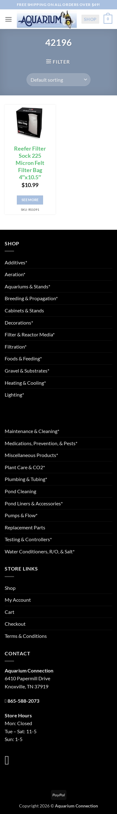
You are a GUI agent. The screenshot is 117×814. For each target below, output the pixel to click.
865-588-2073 (23, 701)
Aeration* (15, 274)
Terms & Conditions (26, 636)
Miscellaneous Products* (31, 455)
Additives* (16, 262)
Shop (90, 19)
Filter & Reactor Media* (30, 334)
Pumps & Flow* (21, 515)
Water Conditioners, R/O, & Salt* (40, 551)
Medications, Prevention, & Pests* (41, 443)
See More (30, 200)
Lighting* (14, 394)
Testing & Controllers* (28, 539)
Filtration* (16, 346)
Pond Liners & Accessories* (34, 503)
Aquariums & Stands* (27, 286)
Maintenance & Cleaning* (32, 431)
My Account (18, 600)
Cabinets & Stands (24, 310)
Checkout (15, 624)
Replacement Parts (25, 527)
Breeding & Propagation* (31, 298)
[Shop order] (58, 79)
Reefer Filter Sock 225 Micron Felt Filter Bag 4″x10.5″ (30, 162)
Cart (9, 612)
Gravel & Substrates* (27, 370)
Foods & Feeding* (23, 358)
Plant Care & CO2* (25, 467)
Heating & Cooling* (25, 383)
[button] (8, 19)
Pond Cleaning (20, 491)
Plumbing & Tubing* (26, 479)
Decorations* (19, 322)
